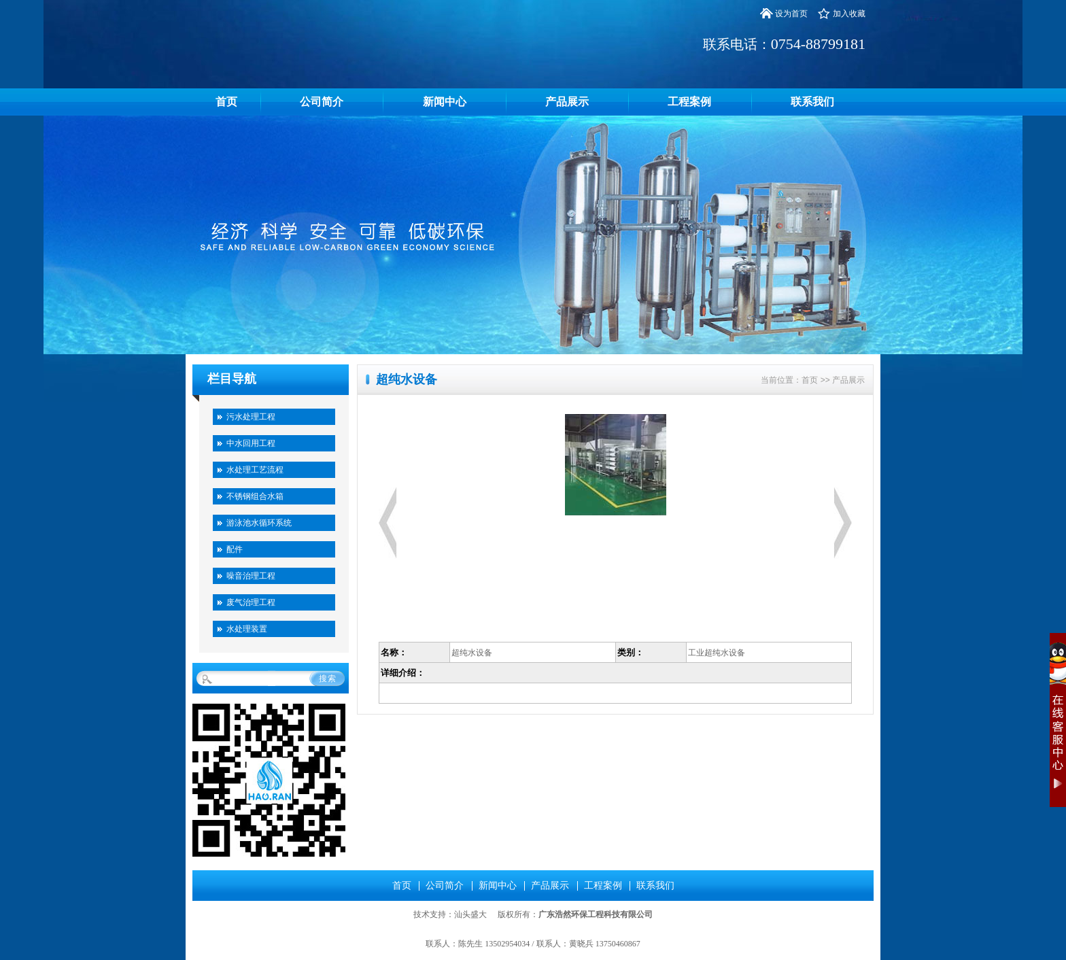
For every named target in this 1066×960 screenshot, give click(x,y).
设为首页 (791, 13)
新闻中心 (444, 101)
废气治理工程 (250, 602)
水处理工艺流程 (254, 470)
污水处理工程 (250, 417)
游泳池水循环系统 (259, 523)
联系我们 (812, 101)
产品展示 (567, 101)
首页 (226, 101)
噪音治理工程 (250, 576)
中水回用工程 (250, 443)
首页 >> (817, 380)
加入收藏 (849, 13)
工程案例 (689, 101)
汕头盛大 (470, 914)
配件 (234, 549)
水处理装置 (246, 629)
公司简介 (321, 101)
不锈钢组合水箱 (254, 496)
